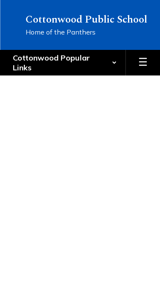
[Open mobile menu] (143, 62)
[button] (64, 62)
